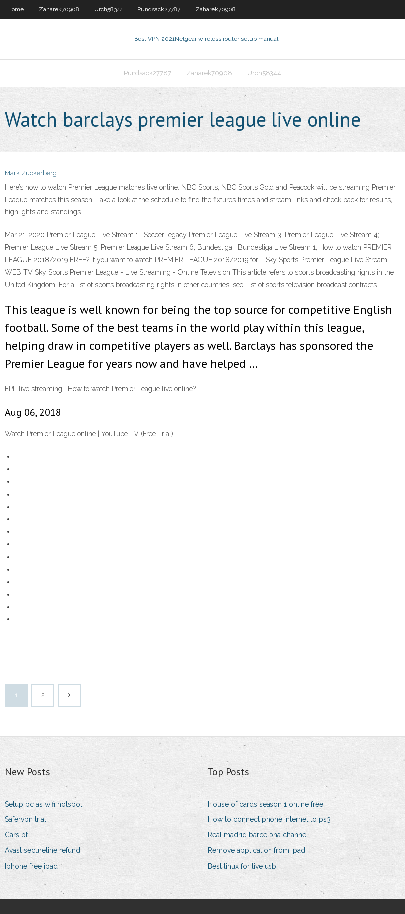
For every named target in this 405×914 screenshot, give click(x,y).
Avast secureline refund (42, 850)
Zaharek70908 (59, 9)
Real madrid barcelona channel (258, 835)
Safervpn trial (25, 819)
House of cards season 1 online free (265, 804)
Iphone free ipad (31, 866)
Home (15, 9)
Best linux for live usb (242, 866)
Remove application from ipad (256, 850)
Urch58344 (108, 9)
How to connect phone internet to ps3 (269, 819)
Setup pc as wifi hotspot (43, 804)
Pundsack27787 (158, 9)
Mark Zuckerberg (31, 173)
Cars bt (16, 835)
